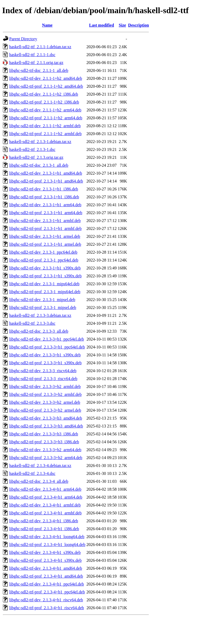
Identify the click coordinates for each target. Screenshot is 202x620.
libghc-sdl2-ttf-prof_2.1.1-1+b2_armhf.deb (45, 133)
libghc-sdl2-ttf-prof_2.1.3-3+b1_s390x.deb (45, 363)
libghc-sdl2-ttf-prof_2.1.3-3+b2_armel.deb (45, 410)
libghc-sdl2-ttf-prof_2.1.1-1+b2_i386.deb (44, 102)
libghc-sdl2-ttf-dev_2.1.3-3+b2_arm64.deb (45, 449)
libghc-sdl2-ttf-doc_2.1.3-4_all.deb (38, 481)
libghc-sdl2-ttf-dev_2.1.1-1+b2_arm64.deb (45, 110)
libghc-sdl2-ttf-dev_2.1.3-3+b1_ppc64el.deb (46, 339)
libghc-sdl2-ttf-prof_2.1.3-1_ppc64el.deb (43, 260)
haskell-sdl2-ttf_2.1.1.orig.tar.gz (36, 62)
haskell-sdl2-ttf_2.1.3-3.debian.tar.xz (40, 315)
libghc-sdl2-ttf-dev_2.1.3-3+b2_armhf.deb (45, 386)
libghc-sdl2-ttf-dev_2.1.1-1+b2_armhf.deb (45, 126)
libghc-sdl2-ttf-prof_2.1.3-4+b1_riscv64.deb (46, 608)
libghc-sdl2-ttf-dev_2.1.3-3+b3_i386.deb (43, 434)
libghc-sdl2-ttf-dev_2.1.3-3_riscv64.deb (43, 370)
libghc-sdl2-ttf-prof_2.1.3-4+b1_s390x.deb (45, 560)
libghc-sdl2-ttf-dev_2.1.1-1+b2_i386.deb (43, 94)
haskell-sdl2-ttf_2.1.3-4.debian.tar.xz (40, 465)
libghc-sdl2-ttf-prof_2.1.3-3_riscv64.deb (43, 378)
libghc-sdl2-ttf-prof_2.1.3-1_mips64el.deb (44, 291)
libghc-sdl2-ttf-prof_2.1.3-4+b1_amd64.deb (46, 576)
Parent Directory (23, 39)
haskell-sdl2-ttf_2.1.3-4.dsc (32, 473)
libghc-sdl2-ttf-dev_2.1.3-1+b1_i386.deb (43, 189)
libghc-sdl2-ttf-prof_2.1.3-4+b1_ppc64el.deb (47, 592)
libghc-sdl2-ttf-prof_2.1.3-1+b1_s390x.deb (45, 276)
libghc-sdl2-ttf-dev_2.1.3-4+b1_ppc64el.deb (46, 584)
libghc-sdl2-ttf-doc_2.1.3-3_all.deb (38, 331)
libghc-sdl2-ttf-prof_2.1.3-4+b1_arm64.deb (45, 497)
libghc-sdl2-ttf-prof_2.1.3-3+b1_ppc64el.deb (47, 347)
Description (138, 25)
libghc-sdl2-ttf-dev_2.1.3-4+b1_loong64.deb (46, 536)
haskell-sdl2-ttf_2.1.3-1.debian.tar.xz (40, 141)
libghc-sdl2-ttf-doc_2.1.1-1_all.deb (38, 70)
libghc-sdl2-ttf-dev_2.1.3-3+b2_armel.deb (44, 402)
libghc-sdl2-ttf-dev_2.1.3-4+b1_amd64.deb (45, 568)
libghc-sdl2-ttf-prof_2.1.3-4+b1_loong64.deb (47, 544)
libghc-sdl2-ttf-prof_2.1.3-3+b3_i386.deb (44, 442)
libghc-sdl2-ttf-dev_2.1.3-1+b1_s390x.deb (45, 268)
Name (47, 25)
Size (122, 25)
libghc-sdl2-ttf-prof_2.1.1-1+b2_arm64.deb (45, 118)
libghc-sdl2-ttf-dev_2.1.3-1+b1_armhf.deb (45, 220)
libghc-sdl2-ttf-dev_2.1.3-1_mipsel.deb (42, 299)
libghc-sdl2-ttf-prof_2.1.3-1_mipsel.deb (42, 307)
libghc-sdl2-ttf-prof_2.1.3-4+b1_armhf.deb (45, 513)
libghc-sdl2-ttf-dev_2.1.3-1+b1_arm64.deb (45, 205)
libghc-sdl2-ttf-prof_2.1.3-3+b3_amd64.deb (46, 426)
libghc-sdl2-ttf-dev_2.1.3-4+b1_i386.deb (43, 521)
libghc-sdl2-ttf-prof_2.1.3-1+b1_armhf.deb (45, 228)
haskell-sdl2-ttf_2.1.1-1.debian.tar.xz (40, 47)
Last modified (101, 25)
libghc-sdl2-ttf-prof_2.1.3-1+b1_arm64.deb (45, 212)
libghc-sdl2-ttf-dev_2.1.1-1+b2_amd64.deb (45, 78)
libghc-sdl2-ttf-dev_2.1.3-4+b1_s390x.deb (45, 552)
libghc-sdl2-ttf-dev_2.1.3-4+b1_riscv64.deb (46, 600)
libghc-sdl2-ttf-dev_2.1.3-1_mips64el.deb (44, 284)
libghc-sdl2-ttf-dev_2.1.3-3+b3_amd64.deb (45, 418)
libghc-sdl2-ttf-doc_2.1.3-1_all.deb (38, 165)
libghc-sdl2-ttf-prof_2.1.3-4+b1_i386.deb (44, 528)
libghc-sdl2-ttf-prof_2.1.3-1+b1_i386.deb (44, 197)
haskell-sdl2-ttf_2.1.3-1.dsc (32, 149)
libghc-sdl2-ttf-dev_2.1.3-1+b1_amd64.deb (45, 173)
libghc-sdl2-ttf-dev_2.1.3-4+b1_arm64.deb (45, 489)
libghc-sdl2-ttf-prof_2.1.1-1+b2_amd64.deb (46, 86)
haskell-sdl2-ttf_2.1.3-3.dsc (32, 323)
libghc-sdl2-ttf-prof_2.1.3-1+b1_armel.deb (45, 244)
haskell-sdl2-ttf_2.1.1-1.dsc (32, 54)
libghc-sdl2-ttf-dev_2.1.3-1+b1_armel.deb (44, 236)
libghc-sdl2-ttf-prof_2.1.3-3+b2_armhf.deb (45, 394)
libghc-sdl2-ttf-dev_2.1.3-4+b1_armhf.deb (45, 505)
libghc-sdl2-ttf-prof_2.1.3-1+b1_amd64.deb (46, 181)
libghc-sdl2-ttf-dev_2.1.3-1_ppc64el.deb (43, 252)
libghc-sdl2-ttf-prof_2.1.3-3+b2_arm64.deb (45, 457)
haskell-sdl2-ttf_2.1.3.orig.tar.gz (36, 157)
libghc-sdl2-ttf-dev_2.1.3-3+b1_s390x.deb (45, 355)
